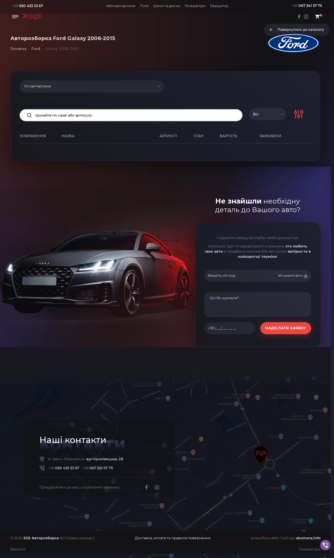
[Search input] (131, 115)
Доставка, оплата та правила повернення (173, 538)
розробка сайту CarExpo (285, 538)
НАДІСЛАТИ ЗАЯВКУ (285, 328)
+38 (27, 6)
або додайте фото (293, 276)
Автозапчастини (120, 6)
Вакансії (17, 549)
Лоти (144, 6)
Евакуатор (219, 6)
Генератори (195, 6)
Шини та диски (166, 6)
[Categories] (92, 86)
